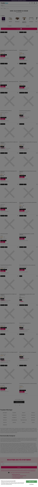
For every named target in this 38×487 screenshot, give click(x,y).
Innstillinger (31, 484)
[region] (19, 483)
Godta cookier (31, 481)
